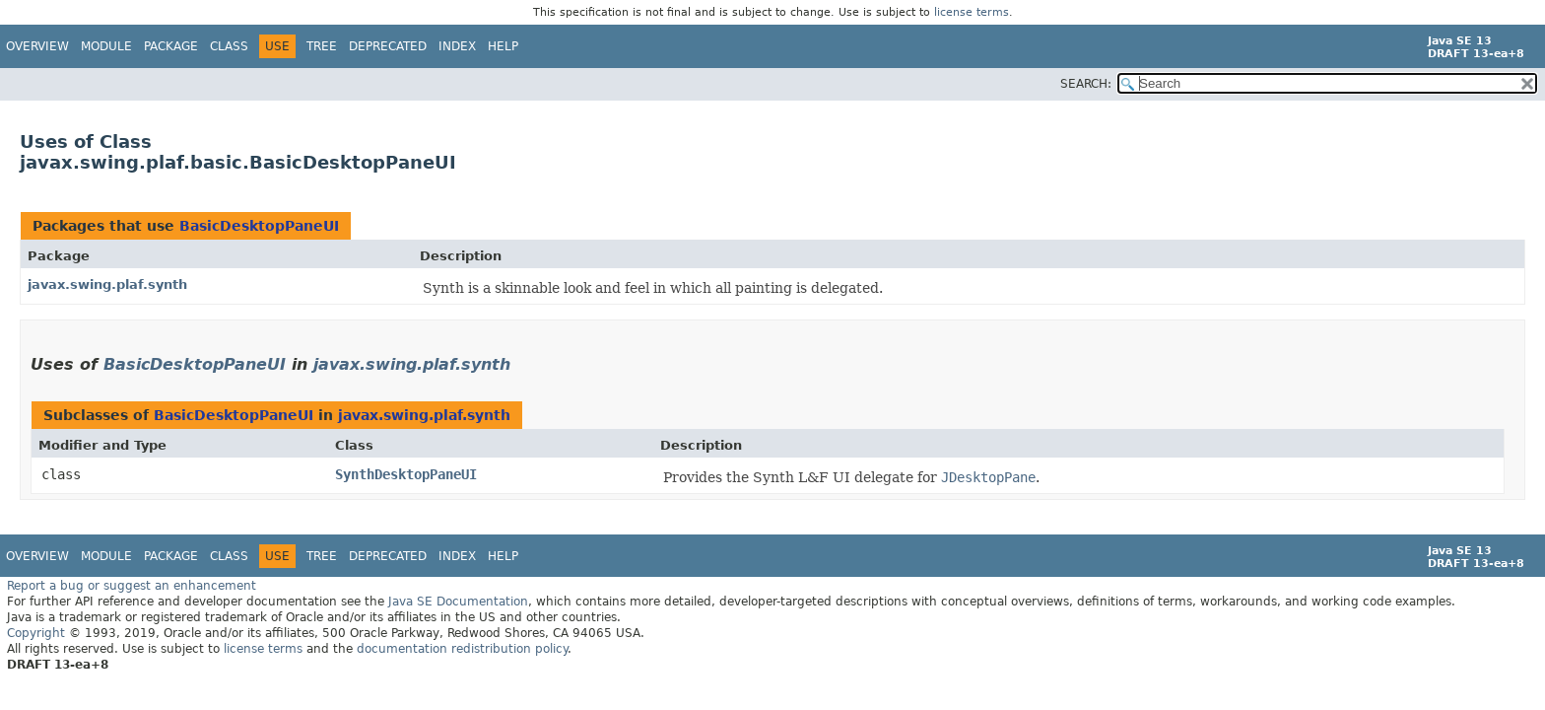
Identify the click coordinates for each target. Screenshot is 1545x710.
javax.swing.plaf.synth (107, 283)
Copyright (36, 632)
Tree (321, 46)
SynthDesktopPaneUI (406, 473)
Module (106, 46)
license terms (971, 12)
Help (503, 46)
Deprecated (388, 46)
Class (229, 46)
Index (457, 46)
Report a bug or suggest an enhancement (131, 585)
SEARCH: (1085, 84)
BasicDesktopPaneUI (259, 225)
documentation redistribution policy (462, 648)
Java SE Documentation (458, 600)
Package (171, 46)
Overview (37, 46)
